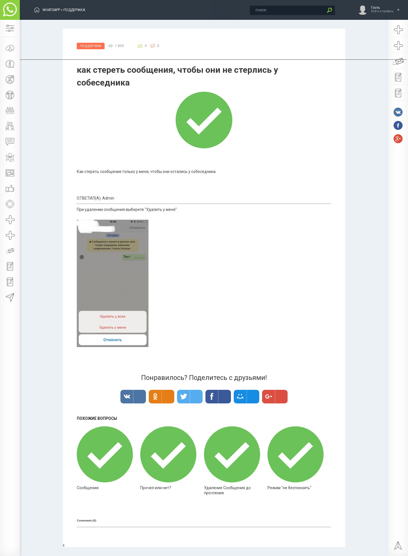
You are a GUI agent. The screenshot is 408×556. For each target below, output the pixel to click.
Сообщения (88, 488)
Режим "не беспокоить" (289, 488)
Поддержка (90, 46)
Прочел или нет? (155, 488)
